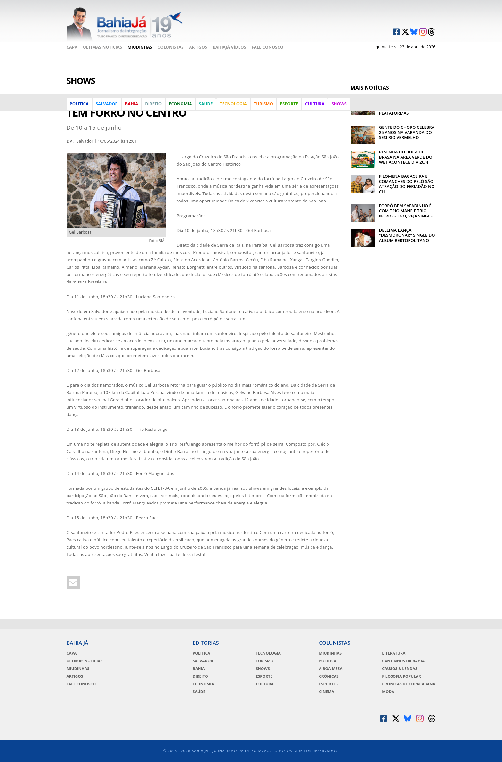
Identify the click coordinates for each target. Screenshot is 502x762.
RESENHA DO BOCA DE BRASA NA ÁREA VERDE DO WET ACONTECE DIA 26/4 (405, 157)
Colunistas (171, 47)
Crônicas (328, 676)
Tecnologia (233, 104)
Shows (338, 104)
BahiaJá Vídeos (229, 47)
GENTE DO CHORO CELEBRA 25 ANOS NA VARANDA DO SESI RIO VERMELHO (406, 132)
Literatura (393, 653)
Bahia (131, 104)
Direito (153, 104)
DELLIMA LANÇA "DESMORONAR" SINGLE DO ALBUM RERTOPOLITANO (407, 235)
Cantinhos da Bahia (403, 661)
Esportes (328, 684)
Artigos (198, 47)
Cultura (314, 104)
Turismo (263, 104)
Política (79, 104)
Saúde (206, 104)
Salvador (107, 104)
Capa (72, 47)
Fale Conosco (267, 47)
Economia (180, 104)
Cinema (326, 691)
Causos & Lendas (399, 668)
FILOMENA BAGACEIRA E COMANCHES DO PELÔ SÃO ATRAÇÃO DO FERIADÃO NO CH (407, 184)
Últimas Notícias (102, 47)
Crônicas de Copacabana (408, 684)
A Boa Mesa (330, 668)
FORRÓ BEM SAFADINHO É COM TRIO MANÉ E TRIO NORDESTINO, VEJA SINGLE (406, 210)
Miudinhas (139, 47)
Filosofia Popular (401, 676)
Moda (388, 691)
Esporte (289, 104)
